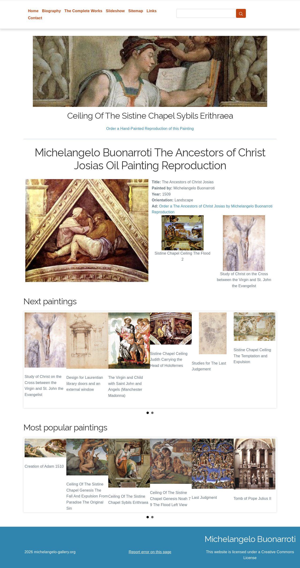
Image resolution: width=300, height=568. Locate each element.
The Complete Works (83, 11)
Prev (30, 359)
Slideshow (115, 11)
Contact (35, 18)
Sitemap (135, 11)
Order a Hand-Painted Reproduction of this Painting (150, 129)
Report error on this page (150, 552)
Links (152, 11)
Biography (51, 11)
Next (269, 359)
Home (33, 11)
